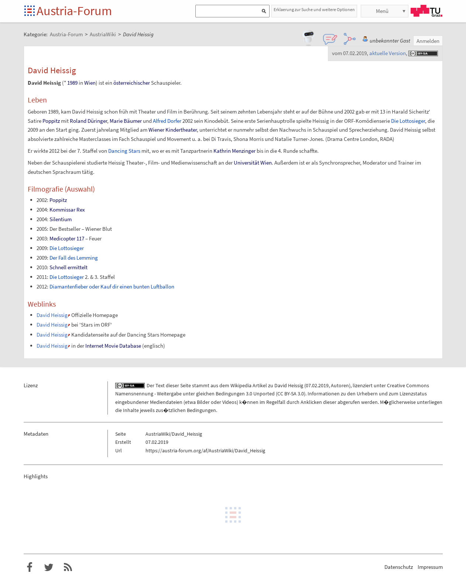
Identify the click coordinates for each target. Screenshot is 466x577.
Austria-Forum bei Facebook (29, 567)
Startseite (30, 11)
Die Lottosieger (408, 120)
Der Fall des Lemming (73, 257)
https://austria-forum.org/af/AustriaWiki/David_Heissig (205, 450)
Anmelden (428, 40)
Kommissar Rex (67, 209)
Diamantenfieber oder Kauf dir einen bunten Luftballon (111, 286)
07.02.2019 (317, 385)
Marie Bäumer (126, 120)
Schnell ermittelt (68, 267)
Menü (382, 10)
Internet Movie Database (113, 345)
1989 (72, 82)
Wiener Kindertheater (172, 129)
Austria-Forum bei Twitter (49, 567)
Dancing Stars (124, 150)
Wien (90, 82)
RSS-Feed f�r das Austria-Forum (68, 567)
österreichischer (131, 82)
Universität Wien (253, 162)
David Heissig (52, 314)
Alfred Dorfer (167, 120)
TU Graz (426, 11)
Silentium (60, 219)
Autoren (340, 385)
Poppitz (51, 120)
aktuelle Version (387, 53)
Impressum (430, 566)
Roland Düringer (88, 120)
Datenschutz (398, 566)
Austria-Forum (74, 10)
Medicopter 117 (66, 238)
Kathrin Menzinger (234, 150)
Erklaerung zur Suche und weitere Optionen (314, 9)
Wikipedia (240, 385)
